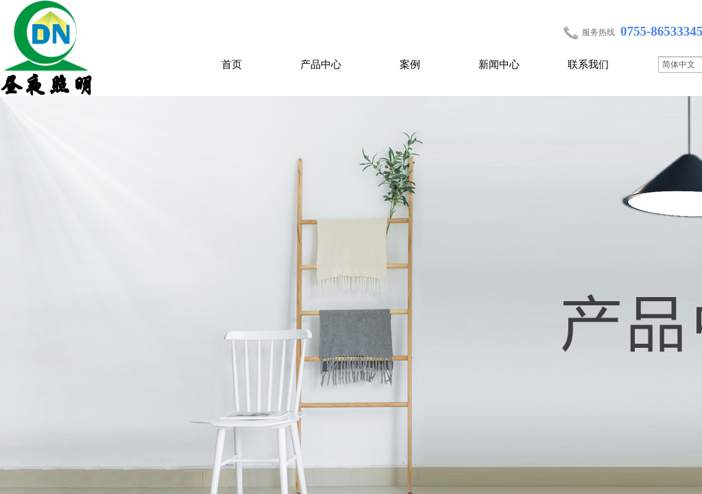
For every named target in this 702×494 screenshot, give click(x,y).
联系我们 (588, 64)
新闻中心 (499, 64)
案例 (410, 64)
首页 (231, 64)
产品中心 (320, 64)
